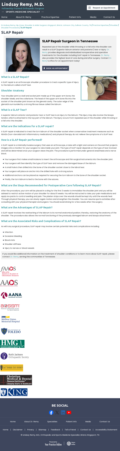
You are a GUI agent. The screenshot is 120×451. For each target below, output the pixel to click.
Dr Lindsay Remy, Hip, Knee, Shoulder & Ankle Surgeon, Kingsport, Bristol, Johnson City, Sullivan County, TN (46, 25)
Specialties (52, 421)
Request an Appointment (104, 8)
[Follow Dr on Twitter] (57, 412)
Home (4, 17)
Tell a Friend (70, 429)
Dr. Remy (105, 55)
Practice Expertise (50, 17)
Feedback (55, 429)
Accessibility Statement (106, 429)
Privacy (30, 429)
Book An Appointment (57, 68)
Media (93, 17)
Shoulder (114, 25)
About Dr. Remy (23, 17)
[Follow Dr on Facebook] (51, 412)
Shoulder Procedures (10, 27)
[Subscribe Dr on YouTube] (68, 412)
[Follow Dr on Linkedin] (63, 412)
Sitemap (42, 429)
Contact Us (109, 17)
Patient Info (75, 17)
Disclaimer (18, 429)
